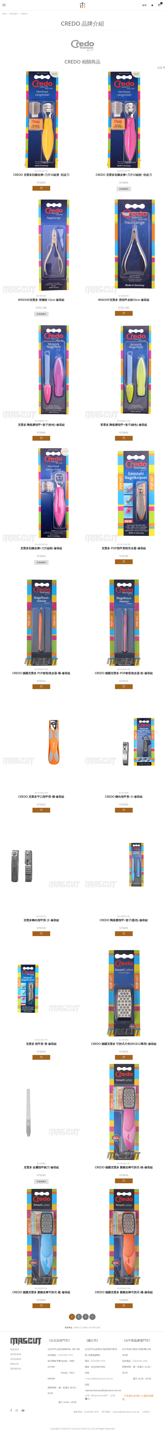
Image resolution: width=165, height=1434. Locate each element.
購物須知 (14, 1364)
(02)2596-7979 (65, 1355)
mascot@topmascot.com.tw (99, 1378)
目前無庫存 (123, 189)
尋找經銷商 (15, 1359)
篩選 (161, 67)
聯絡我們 (14, 1349)
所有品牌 (13, 14)
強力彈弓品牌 (94, 1327)
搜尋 (144, 5)
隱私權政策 (15, 1368)
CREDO (24, 14)
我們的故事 (15, 1354)
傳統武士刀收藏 (80, 1327)
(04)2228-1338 (140, 1361)
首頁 (4, 14)
